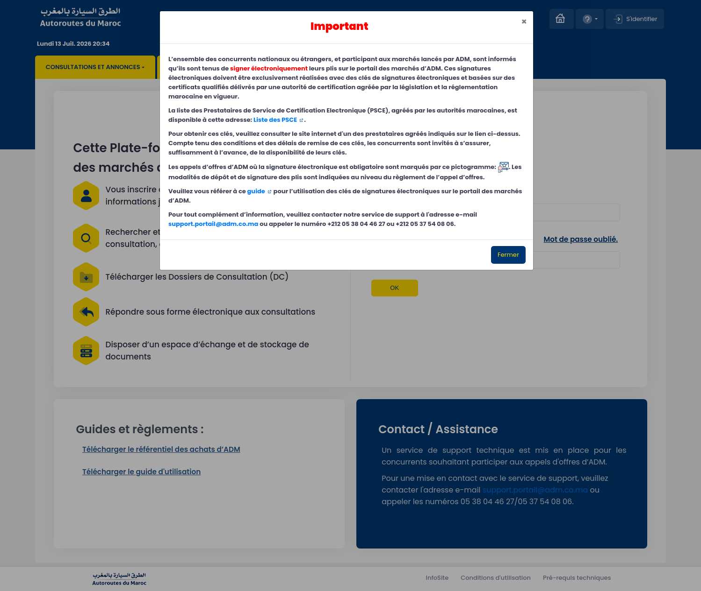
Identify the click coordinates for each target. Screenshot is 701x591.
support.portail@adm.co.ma (213, 223)
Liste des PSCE (275, 119)
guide (256, 191)
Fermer (508, 254)
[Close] (524, 22)
